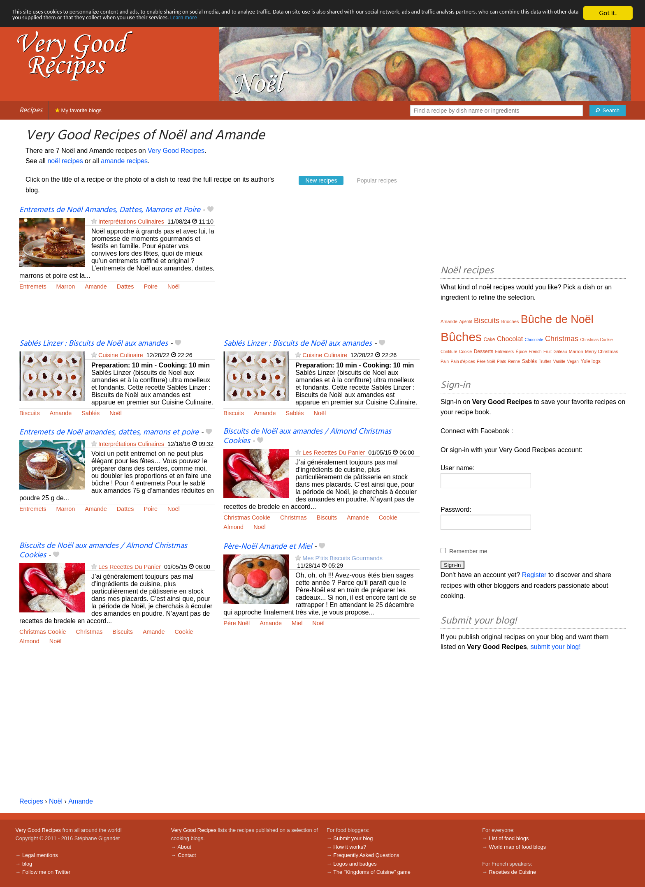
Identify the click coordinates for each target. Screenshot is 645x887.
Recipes (30, 110)
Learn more (343, 20)
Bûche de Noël (557, 319)
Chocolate (534, 339)
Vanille (559, 361)
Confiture (449, 351)
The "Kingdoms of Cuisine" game (372, 872)
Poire (151, 286)
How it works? (349, 847)
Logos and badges (354, 864)
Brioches (510, 321)
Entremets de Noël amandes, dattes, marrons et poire (109, 432)
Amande (96, 286)
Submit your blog (353, 838)
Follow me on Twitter (46, 872)
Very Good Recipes (176, 150)
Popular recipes (377, 180)
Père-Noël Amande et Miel (267, 547)
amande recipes (124, 160)
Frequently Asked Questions (366, 855)
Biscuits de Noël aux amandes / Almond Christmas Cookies (307, 436)
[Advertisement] (321, 271)
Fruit (547, 351)
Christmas (293, 517)
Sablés (90, 413)
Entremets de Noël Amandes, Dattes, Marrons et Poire (109, 210)
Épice (521, 351)
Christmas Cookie (246, 517)
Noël (173, 286)
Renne (514, 361)
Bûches (461, 337)
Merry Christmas (601, 351)
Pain (445, 361)
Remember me (468, 551)
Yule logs (590, 361)
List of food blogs (509, 838)
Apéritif (465, 321)
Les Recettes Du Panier (333, 452)
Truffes (545, 361)
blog (27, 864)
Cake (489, 339)
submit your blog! (556, 646)
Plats (501, 361)
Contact (187, 855)
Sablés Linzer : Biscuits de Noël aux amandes (93, 343)
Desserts (483, 351)
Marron (65, 286)
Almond (233, 527)
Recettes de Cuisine (512, 872)
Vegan (573, 361)
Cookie (388, 517)
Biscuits (29, 413)
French (535, 351)
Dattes (125, 286)
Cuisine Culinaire (120, 355)
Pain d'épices (462, 361)
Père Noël (236, 623)
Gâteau (560, 351)
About (184, 847)
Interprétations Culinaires (131, 221)
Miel (297, 623)
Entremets (32, 286)
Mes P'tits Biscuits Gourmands (342, 558)
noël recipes (65, 160)
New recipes (321, 180)
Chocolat (510, 338)
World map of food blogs (517, 847)
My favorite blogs (78, 110)
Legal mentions (40, 855)
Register (534, 574)
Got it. (608, 13)
